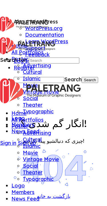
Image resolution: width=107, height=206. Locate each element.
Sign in (8, 143)
